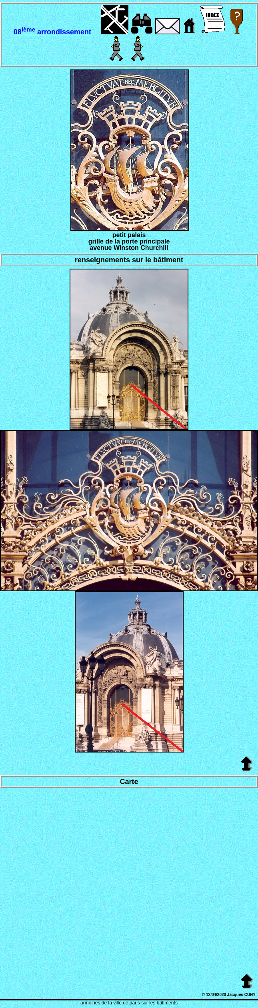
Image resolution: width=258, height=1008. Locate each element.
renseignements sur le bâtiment (129, 260)
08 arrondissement (52, 32)
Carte (129, 782)
